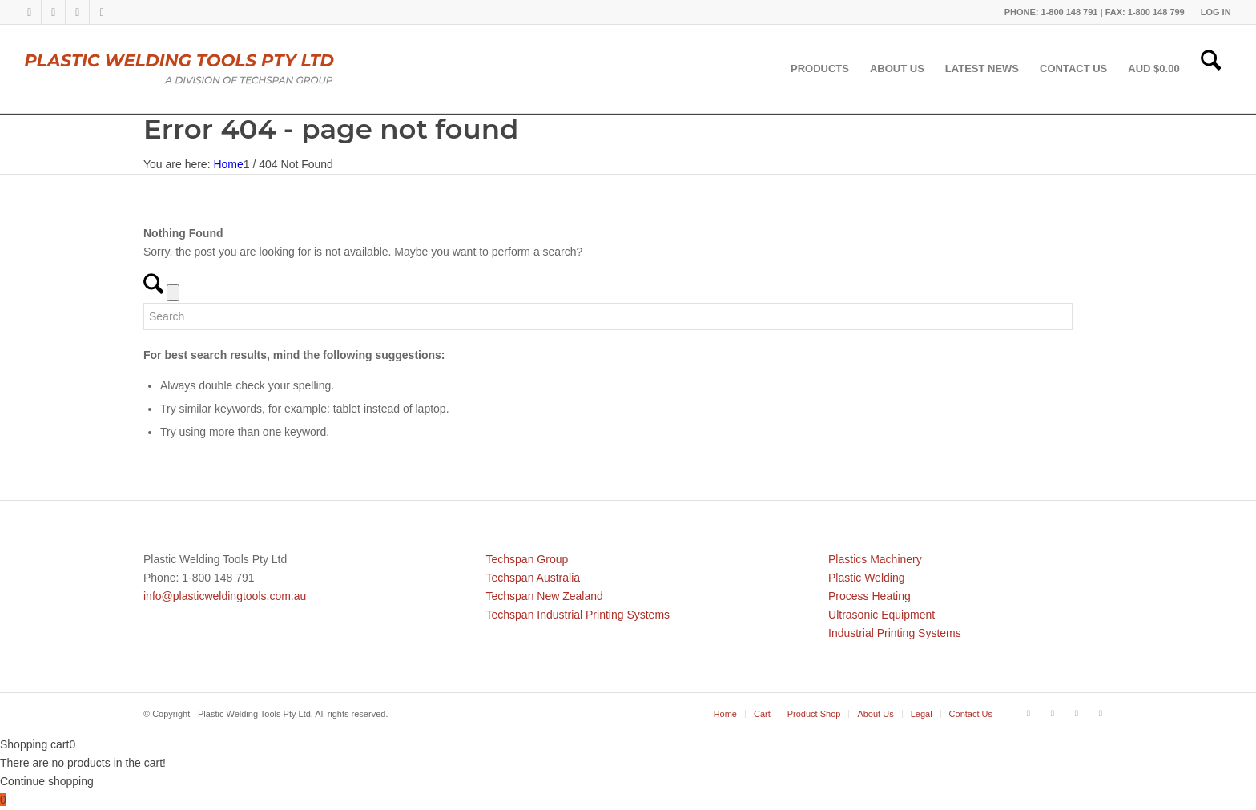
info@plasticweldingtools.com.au (224, 596)
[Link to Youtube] (77, 12)
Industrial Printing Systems (894, 633)
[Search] (1210, 69)
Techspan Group (527, 559)
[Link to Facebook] (29, 12)
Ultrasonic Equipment (881, 614)
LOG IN (1216, 12)
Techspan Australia (533, 577)
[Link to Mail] (102, 12)
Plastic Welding (866, 577)
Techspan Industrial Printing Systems (578, 614)
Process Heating (869, 596)
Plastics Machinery (875, 559)
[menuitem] (1212, 12)
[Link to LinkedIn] (53, 12)
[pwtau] (192, 69)
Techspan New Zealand (544, 596)
